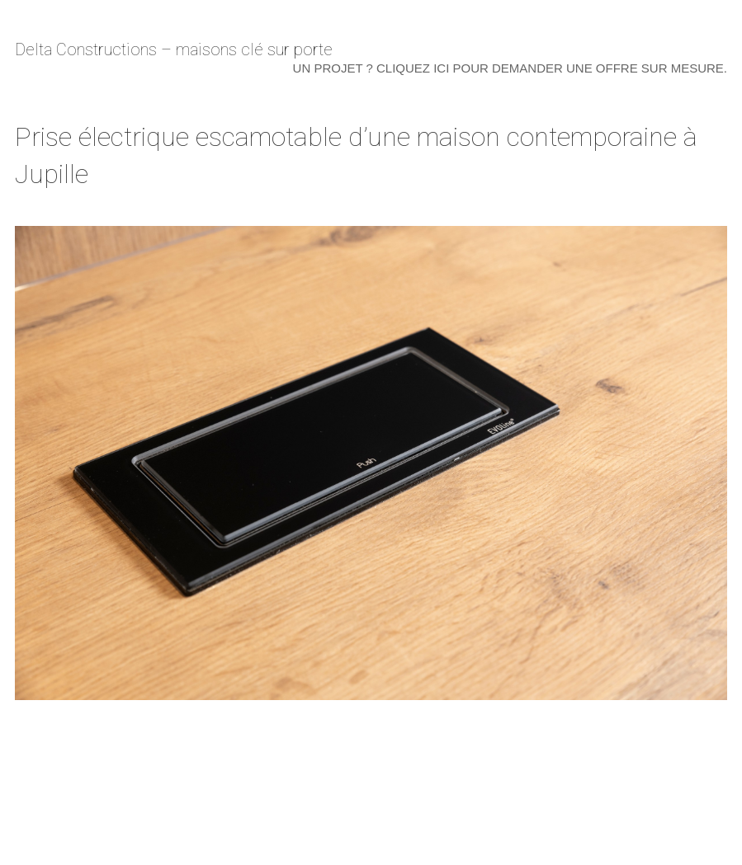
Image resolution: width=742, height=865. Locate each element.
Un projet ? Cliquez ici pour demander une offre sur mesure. (510, 68)
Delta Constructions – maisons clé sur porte (174, 49)
